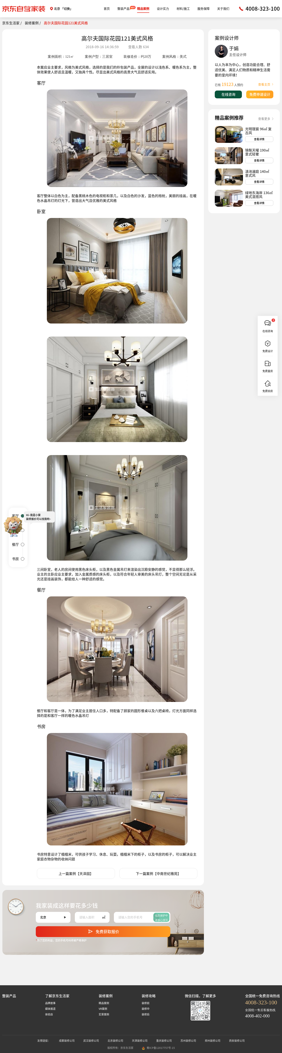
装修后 (145, 1014)
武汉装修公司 (91, 1040)
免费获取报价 (103, 931)
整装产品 (123, 8)
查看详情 (259, 139)
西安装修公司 (237, 1040)
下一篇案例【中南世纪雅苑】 (158, 873)
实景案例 (104, 1014)
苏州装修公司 (188, 1040)
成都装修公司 (67, 1040)
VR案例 (103, 1008)
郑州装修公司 (212, 1040)
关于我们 (223, 8)
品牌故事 (50, 1003)
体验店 (49, 1014)
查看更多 (265, 118)
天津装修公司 (140, 1040)
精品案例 (143, 8)
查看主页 (265, 84)
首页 (107, 8)
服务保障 (203, 8)
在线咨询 (228, 94)
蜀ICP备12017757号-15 (161, 1047)
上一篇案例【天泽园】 (76, 873)
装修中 (145, 1008)
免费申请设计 (259, 94)
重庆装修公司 (164, 1040)
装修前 (145, 1003)
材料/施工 (183, 8)
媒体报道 (50, 1008)
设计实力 (163, 8)
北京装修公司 (115, 1040)
